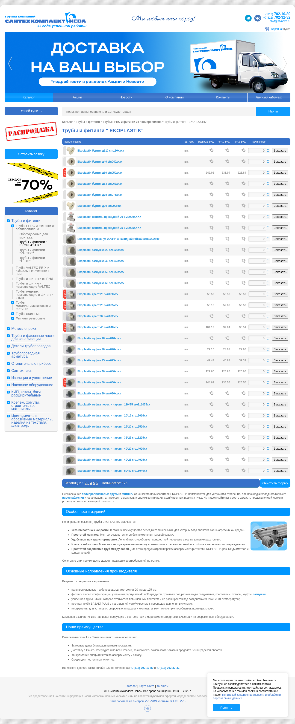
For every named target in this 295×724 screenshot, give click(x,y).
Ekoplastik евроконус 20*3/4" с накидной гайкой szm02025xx (118, 239)
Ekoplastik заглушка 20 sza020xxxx (100, 250)
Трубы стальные (28, 313)
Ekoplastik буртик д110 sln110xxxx (100, 150)
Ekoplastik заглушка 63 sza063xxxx (100, 283)
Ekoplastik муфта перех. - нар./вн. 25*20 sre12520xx (112, 426)
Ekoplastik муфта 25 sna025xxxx (99, 360)
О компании (174, 97)
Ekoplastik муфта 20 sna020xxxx (99, 349)
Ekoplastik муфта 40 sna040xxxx (99, 371)
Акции (77, 97)
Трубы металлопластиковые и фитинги (33, 305)
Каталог (29, 97)
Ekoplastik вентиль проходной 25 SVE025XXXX (109, 228)
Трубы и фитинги (25, 220)
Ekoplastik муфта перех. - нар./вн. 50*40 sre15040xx (112, 470)
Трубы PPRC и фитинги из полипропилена (35, 227)
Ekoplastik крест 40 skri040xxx (97, 327)
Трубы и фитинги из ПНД (34, 278)
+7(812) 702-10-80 (141, 667)
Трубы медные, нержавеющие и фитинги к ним (34, 294)
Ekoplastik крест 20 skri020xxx (97, 294)
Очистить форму (275, 483)
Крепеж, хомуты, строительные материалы (25, 406)
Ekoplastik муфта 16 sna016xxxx (99, 338)
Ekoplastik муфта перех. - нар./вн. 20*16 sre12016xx (112, 415)
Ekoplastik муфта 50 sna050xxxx (99, 382)
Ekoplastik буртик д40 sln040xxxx (99, 161)
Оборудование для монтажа (33, 236)
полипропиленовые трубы (100, 494)
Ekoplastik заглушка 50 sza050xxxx (100, 272)
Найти (273, 111)
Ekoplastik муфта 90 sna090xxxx (99, 393)
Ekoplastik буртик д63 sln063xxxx (99, 183)
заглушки (259, 594)
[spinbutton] (259, 150)
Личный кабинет (269, 97)
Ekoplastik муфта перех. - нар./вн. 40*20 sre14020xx (112, 448)
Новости (126, 97)
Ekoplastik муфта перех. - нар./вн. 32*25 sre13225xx (112, 437)
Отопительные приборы (31, 363)
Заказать (280, 150)
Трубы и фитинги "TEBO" (32, 259)
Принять (226, 707)
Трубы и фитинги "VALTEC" (32, 251)
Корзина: (280, 29)
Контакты (223, 97)
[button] (268, 149)
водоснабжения (73, 497)
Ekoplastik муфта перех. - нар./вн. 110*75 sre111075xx (113, 404)
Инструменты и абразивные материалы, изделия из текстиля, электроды (32, 420)
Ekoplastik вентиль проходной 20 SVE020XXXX (109, 216)
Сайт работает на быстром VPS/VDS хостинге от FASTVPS (147, 701)
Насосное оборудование (32, 385)
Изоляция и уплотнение (31, 377)
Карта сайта (146, 686)
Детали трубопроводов (30, 346)
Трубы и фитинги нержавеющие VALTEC (33, 285)
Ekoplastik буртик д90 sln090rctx (99, 205)
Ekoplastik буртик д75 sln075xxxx (99, 194)
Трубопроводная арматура (25, 355)
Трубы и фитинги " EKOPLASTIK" (33, 243)
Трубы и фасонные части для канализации (32, 337)
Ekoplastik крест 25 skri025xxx (97, 305)
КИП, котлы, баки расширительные (26, 394)
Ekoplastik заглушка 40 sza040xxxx (100, 261)
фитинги (127, 494)
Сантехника (21, 370)
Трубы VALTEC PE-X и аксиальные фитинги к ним (32, 271)
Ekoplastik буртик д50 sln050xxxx (99, 172)
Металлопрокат (24, 328)
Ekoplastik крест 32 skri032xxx (97, 316)
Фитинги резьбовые (30, 318)
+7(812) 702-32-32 (168, 667)
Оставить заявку (31, 154)
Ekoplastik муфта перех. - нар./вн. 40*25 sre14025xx (112, 459)
